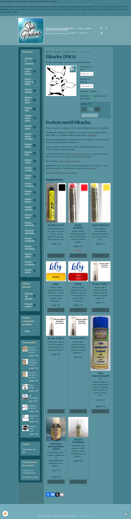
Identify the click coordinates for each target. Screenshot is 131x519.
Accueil (80, 28)
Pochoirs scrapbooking (31, 247)
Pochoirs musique (30, 166)
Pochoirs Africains (30, 206)
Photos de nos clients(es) (30, 306)
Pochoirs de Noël (30, 280)
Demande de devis (30, 488)
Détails (56, 255)
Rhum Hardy (31, 397)
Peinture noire (56, 225)
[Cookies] (5, 514)
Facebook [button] (49, 173)
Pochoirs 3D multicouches (30, 239)
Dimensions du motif (85, 68)
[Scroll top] (126, 514)
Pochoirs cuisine (30, 223)
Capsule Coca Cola (32, 439)
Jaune (56, 284)
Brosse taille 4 (56, 338)
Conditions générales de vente (64, 516)
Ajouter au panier (90, 115)
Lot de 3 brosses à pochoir (33, 373)
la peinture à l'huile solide (80, 154)
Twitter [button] (56, 173)
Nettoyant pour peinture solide (56, 446)
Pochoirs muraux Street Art (30, 140)
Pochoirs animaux (30, 149)
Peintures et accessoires (30, 61)
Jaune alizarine (100, 225)
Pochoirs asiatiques (30, 215)
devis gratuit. (92, 168)
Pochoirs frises (30, 157)
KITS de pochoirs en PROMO (30, 83)
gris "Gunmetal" (33, 407)
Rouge (78, 284)
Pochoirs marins (30, 198)
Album (73, 33)
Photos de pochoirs (30, 315)
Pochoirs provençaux (30, 190)
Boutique (70, 28)
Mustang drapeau (32, 417)
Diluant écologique (78, 441)
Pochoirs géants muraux (30, 121)
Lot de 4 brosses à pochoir (33, 385)
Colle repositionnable (100, 376)
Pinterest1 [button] (63, 173)
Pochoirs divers (30, 111)
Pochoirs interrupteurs (31, 256)
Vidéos (27, 342)
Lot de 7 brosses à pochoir (33, 360)
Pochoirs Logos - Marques (30, 72)
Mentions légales (43, 516)
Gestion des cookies (86, 516)
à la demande (91, 135)
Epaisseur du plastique (85, 80)
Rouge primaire (78, 226)
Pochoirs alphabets (30, 92)
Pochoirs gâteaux (30, 264)
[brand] (39, 30)
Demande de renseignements (29, 482)
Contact (88, 28)
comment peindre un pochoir (69, 161)
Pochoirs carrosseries (30, 272)
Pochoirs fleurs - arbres (30, 102)
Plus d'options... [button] (73, 173)
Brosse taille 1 (100, 284)
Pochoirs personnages (31, 231)
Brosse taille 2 (78, 338)
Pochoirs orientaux (30, 174)
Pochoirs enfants (70, 52)
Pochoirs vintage (30, 130)
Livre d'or (83, 33)
